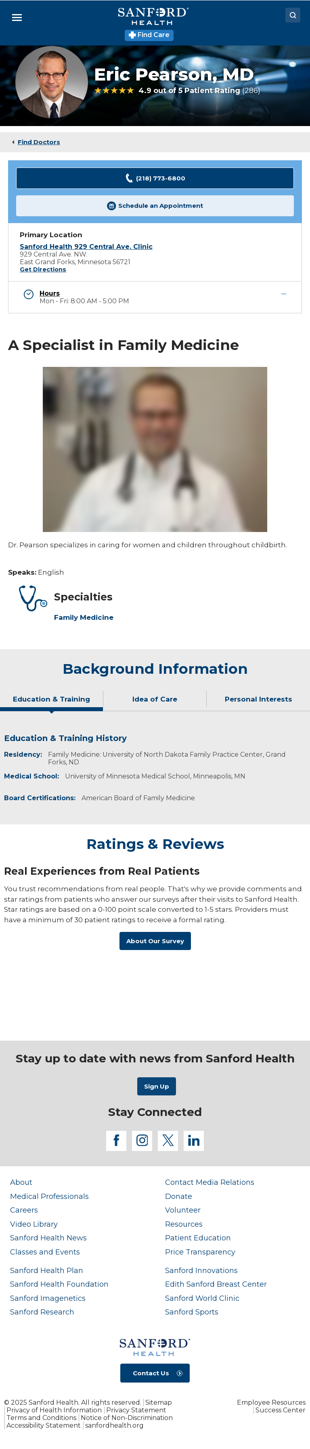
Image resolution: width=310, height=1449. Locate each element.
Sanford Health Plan (46, 1270)
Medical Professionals (49, 1196)
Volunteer (183, 1210)
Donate (178, 1196)
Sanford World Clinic (202, 1298)
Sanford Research (42, 1312)
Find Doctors (39, 142)
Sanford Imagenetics (48, 1298)
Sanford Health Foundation (59, 1284)
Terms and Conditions (41, 1418)
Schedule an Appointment (155, 206)
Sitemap (158, 1402)
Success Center (281, 1410)
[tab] (51, 702)
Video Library (34, 1224)
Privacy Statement (136, 1410)
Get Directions (43, 269)
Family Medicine (83, 617)
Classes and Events (45, 1252)
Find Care (149, 35)
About (21, 1182)
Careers (24, 1210)
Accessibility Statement (43, 1425)
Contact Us (151, 1373)
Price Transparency (200, 1252)
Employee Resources (271, 1402)
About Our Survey (155, 941)
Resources (184, 1224)
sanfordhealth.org (114, 1425)
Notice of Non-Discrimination (127, 1418)
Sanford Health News (48, 1238)
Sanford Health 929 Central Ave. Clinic (86, 246)
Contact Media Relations (209, 1182)
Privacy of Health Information (54, 1410)
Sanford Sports (191, 1312)
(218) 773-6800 (155, 178)
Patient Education (198, 1238)
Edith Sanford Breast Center (216, 1284)
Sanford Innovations (201, 1270)
